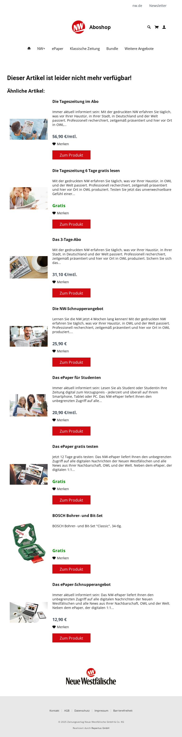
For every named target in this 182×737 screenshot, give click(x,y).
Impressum (101, 710)
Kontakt (54, 710)
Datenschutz (82, 710)
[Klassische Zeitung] (85, 48)
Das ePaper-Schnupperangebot (81, 584)
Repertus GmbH (100, 728)
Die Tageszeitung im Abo (75, 101)
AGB (66, 710)
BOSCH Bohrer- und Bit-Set (77, 515)
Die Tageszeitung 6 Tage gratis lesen (86, 170)
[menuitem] (139, 5)
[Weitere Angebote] (139, 48)
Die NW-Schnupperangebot (77, 308)
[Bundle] (112, 48)
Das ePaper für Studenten (76, 377)
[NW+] (41, 48)
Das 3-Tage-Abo (66, 239)
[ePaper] (58, 48)
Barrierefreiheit (122, 710)
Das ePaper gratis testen (75, 446)
